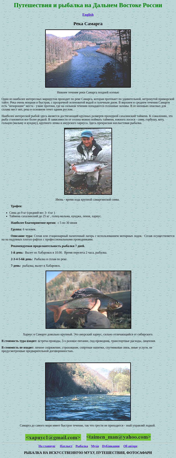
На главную (47, 446)
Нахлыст (66, 446)
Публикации (111, 446)
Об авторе (130, 446)
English (88, 15)
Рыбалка (82, 446)
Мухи (95, 446)
